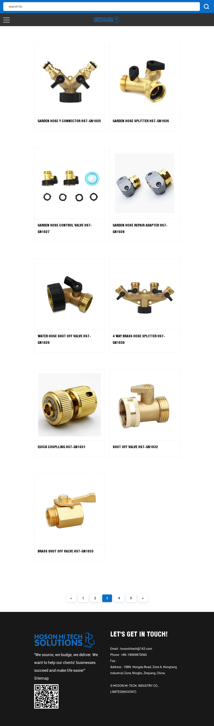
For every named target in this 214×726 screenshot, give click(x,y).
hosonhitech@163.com (136, 648)
